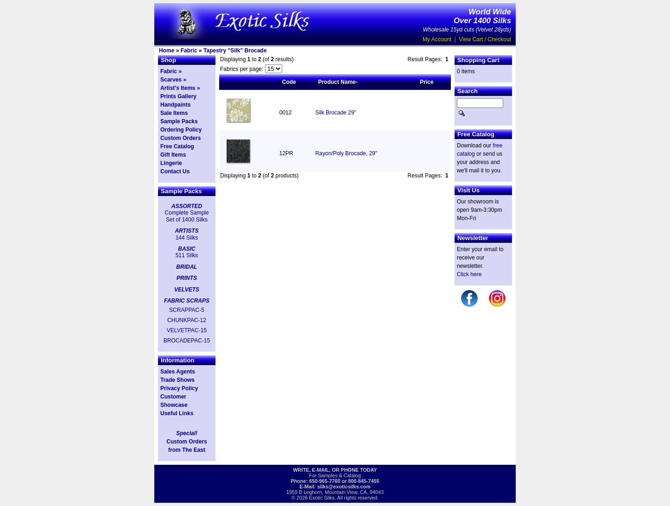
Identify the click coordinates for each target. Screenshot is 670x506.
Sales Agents (177, 371)
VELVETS (186, 289)
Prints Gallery (178, 96)
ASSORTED (186, 206)
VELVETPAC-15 (187, 330)
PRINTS (187, 278)
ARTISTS (186, 231)
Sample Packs (179, 121)
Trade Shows (177, 380)
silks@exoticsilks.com (344, 486)
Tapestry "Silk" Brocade (235, 50)
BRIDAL (186, 267)
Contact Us (175, 171)
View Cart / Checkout (485, 39)
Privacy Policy (179, 388)
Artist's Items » (180, 88)
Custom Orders (180, 138)
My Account (437, 39)
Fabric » (171, 71)
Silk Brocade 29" (335, 112)
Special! (186, 433)
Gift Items (173, 155)
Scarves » (173, 79)
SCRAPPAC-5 (186, 310)
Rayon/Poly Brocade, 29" (346, 153)
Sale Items (174, 113)
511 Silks (187, 255)
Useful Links (176, 413)
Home (166, 50)
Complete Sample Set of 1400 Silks (186, 215)
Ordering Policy (181, 129)
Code (289, 82)
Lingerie (171, 163)
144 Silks (187, 237)
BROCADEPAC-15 (187, 340)
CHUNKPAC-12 (186, 320)
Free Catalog (177, 146)
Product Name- (337, 82)
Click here (469, 274)
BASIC (186, 249)
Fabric (189, 50)
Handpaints (175, 104)
